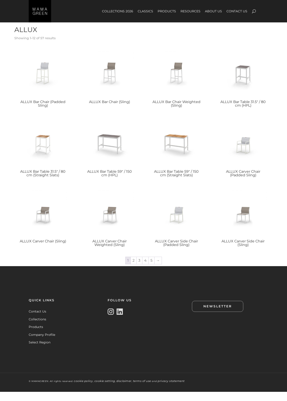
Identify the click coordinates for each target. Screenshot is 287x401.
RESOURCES (190, 11)
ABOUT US (213, 11)
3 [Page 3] (139, 269)
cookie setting (104, 390)
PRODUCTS (167, 11)
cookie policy (83, 390)
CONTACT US (236, 11)
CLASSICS (145, 11)
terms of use (142, 390)
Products (36, 336)
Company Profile (42, 344)
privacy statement (171, 390)
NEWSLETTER (217, 315)
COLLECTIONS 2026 (117, 11)
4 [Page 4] (145, 269)
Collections (37, 328)
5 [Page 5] (151, 269)
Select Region (39, 351)
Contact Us (37, 320)
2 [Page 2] (134, 269)
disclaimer (124, 390)
